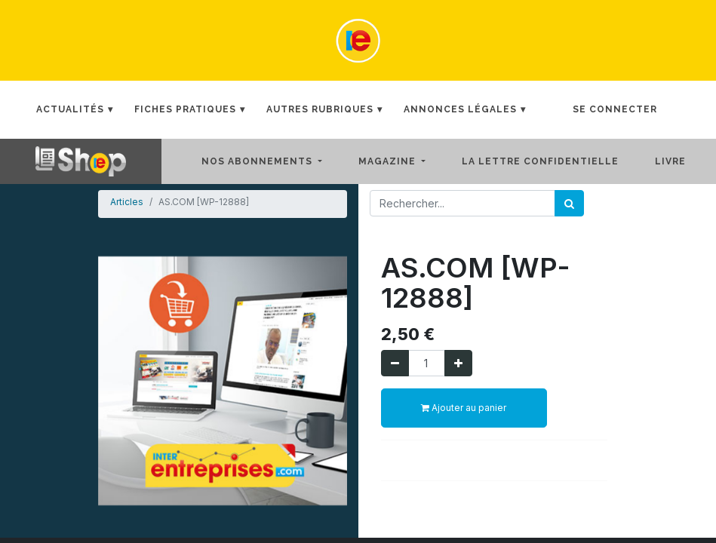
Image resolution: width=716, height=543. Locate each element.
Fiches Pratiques (185, 109)
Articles (126, 201)
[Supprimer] (395, 363)
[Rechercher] (569, 203)
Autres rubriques (319, 109)
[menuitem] (552, 161)
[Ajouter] (458, 363)
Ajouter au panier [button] (463, 407)
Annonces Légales (460, 109)
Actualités (70, 109)
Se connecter (615, 109)
